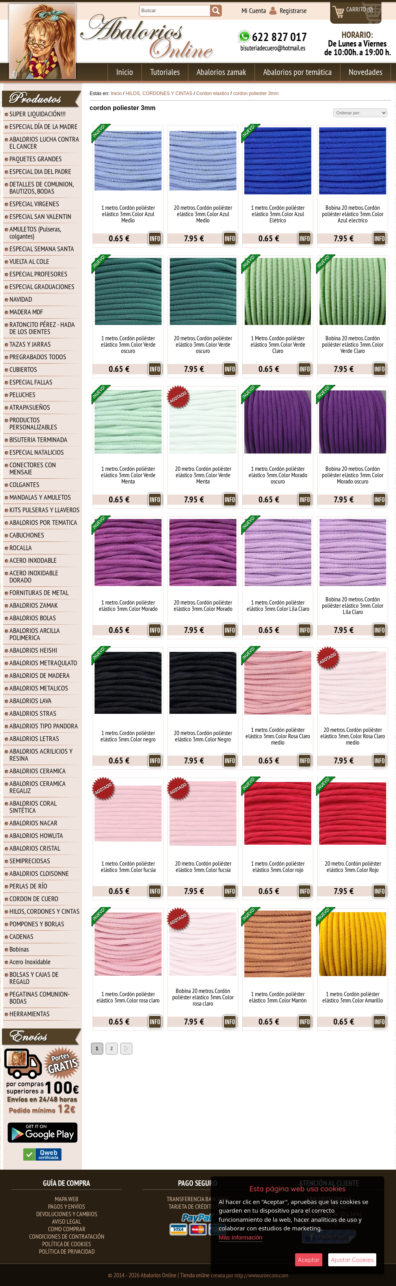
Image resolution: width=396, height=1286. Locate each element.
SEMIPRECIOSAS (29, 860)
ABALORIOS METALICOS (38, 687)
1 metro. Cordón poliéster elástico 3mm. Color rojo (278, 866)
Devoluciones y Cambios (66, 1214)
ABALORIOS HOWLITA (36, 835)
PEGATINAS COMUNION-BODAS (39, 997)
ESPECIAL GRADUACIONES (41, 286)
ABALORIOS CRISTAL (34, 848)
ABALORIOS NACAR (33, 822)
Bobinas (19, 949)
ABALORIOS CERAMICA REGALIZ (37, 787)
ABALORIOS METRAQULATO (43, 662)
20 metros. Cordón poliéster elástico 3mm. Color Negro (203, 736)
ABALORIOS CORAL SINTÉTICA (33, 807)
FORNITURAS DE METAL (39, 592)
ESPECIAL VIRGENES (34, 203)
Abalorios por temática (297, 71)
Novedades (365, 71)
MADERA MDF (26, 311)
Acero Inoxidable (29, 961)
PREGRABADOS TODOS (37, 356)
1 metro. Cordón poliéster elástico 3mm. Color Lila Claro (278, 605)
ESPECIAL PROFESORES (38, 273)
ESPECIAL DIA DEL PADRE (40, 171)
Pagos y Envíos (66, 1206)
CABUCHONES (26, 534)
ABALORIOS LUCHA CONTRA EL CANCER (44, 142)
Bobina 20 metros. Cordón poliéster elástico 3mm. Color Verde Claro (352, 344)
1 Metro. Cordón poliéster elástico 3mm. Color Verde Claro (278, 344)
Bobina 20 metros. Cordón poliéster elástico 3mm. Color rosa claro (203, 997)
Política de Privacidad (67, 1251)
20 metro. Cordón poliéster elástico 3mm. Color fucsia (203, 866)
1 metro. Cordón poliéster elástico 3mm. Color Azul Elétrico (278, 213)
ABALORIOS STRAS (32, 713)
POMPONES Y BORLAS (36, 923)
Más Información (240, 1237)
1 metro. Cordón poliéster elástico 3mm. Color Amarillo (352, 997)
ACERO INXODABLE (33, 560)
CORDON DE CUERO (33, 898)
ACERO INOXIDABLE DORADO (33, 576)
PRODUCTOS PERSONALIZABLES (33, 423)
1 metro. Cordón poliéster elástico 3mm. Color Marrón (278, 997)
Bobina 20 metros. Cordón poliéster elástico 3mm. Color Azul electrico (352, 213)
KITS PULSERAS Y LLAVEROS (44, 509)
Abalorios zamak (221, 71)
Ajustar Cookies (352, 1260)
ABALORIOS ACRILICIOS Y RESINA (41, 755)
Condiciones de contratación (66, 1236)
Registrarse (293, 10)
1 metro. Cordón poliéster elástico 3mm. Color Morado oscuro (278, 475)
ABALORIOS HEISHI (33, 650)
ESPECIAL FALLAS (30, 381)
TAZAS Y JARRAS (30, 344)
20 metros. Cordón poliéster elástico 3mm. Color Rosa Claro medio (352, 736)
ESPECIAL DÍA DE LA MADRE (43, 126)
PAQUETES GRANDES (35, 158)
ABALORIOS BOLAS (32, 617)
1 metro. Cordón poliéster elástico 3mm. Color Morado (128, 605)
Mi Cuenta (254, 10)
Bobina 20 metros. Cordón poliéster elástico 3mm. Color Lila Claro (352, 605)
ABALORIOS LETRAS (34, 738)
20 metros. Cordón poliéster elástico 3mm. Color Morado (203, 605)
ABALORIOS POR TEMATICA (43, 522)
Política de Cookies (66, 1244)
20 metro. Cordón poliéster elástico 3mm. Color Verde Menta (203, 475)
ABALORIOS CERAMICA (37, 770)
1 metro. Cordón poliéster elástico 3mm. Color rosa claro (128, 997)
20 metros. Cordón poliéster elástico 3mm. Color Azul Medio (203, 213)
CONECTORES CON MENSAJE (32, 468)
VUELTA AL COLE (29, 261)
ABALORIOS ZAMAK (33, 605)
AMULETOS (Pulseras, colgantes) (35, 232)
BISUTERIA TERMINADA (38, 439)
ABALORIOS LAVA (30, 700)
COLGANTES (24, 484)
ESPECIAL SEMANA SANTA (41, 248)
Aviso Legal (66, 1221)
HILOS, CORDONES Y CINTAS (44, 911)
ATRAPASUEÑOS (29, 407)
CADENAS (21, 936)
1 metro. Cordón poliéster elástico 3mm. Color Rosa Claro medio (277, 736)
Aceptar (309, 1260)
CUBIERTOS (23, 369)
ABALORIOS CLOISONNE (39, 873)
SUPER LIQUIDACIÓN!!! (37, 113)
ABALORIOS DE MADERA (39, 675)
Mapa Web (66, 1199)
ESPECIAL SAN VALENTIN (40, 216)
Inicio (124, 71)
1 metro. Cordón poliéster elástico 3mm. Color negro (128, 736)
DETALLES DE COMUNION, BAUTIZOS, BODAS (41, 187)
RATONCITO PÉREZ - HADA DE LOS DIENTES (42, 328)
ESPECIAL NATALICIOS (36, 452)
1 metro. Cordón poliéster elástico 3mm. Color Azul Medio (128, 213)
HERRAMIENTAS (29, 1013)
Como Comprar (67, 1229)
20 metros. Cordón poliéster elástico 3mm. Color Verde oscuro (203, 344)
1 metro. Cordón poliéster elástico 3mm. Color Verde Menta (128, 475)
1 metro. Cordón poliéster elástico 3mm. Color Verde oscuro (128, 344)
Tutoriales (165, 71)
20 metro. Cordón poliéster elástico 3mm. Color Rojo (353, 866)
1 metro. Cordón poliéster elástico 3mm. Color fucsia (128, 866)
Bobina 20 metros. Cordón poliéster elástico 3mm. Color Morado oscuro (352, 475)
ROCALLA (20, 547)
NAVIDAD (20, 299)
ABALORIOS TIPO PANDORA (43, 725)
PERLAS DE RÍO (28, 885)
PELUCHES (22, 394)
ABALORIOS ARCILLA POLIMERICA (34, 634)
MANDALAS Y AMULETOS (40, 497)
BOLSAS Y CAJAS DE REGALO (34, 978)
